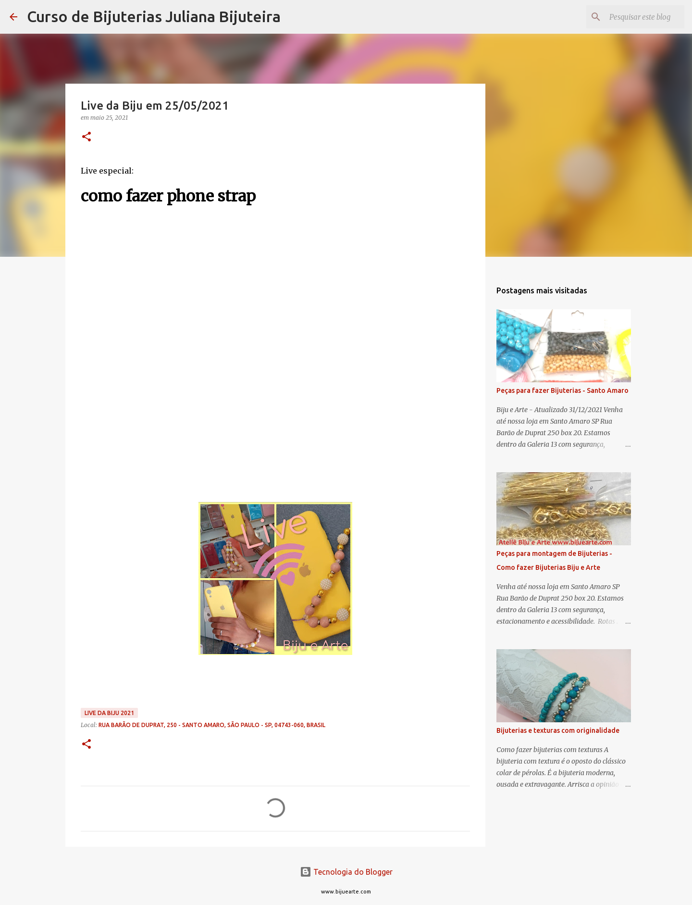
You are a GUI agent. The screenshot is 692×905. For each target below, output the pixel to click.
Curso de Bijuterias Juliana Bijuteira (154, 16)
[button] (86, 137)
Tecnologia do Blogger (346, 871)
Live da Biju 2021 (109, 713)
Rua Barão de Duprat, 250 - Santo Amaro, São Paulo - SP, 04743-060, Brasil (212, 725)
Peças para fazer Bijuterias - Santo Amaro (562, 390)
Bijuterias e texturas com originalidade (557, 730)
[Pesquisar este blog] (633, 16)
